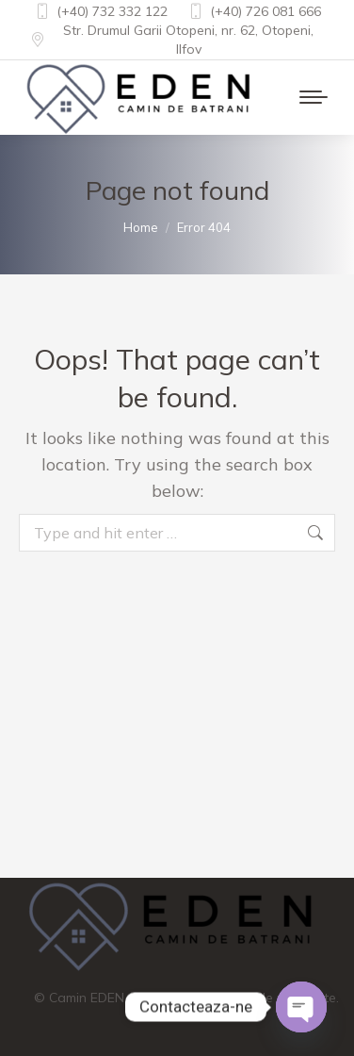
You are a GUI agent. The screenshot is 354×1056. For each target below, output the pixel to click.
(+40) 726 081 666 (253, 11)
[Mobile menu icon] (313, 97)
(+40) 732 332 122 (100, 11)
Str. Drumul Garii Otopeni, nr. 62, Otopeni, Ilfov (171, 40)
